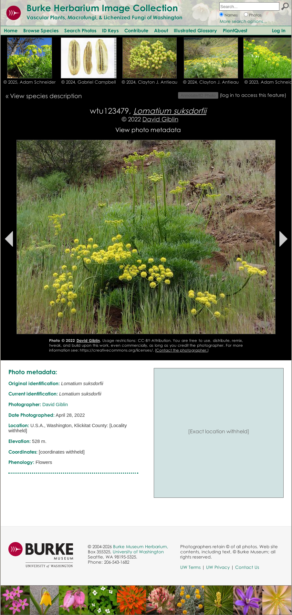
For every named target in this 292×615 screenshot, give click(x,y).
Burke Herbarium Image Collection (102, 7)
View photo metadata (148, 129)
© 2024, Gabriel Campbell (88, 82)
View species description (46, 95)
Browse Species (40, 30)
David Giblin (160, 119)
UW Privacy (218, 567)
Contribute (136, 30)
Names (231, 15)
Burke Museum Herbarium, (140, 546)
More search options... (243, 21)
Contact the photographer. (181, 350)
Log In (279, 30)
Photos (255, 15)
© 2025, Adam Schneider (30, 82)
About (161, 30)
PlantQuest (235, 30)
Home (10, 30)
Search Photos (80, 30)
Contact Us (247, 567)
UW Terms (190, 567)
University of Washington (138, 551)
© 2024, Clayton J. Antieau (149, 82)
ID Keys (110, 30)
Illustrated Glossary (195, 30)
